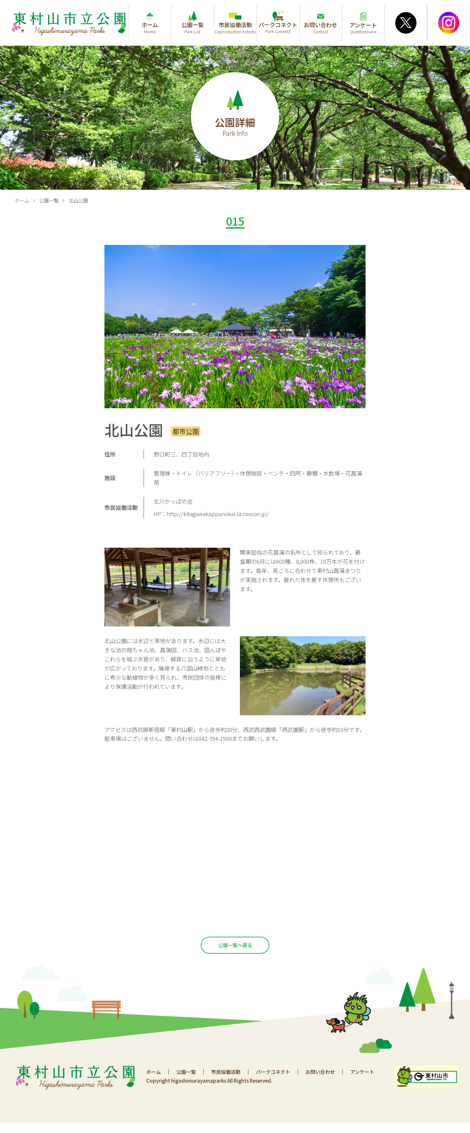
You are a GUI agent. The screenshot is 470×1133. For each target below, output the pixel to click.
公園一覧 (49, 200)
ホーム (22, 200)
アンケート (362, 1072)
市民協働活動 (226, 1072)
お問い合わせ (320, 1072)
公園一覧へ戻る (235, 945)
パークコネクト (273, 1072)
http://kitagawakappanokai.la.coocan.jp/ (218, 514)
